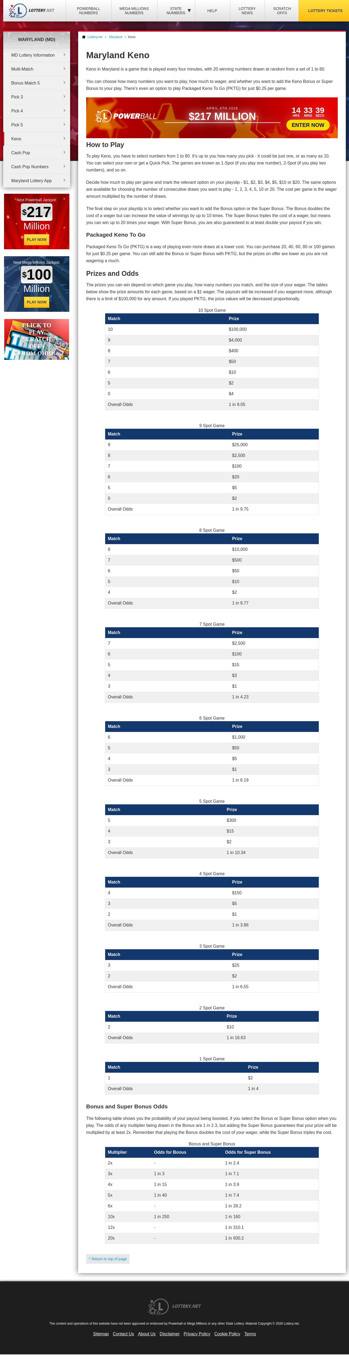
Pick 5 (17, 125)
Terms (250, 1334)
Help (212, 11)
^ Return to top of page (108, 1259)
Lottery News (247, 10)
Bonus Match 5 (25, 83)
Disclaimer (170, 1334)
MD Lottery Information (33, 55)
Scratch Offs (282, 10)
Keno (16, 139)
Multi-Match (22, 69)
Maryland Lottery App (31, 180)
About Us (147, 1334)
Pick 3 (17, 97)
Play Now (37, 239)
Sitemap (101, 1334)
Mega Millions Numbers (134, 10)
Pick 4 (17, 111)
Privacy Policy (197, 1334)
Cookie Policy (227, 1334)
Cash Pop (20, 153)
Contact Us (123, 1334)
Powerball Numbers (88, 10)
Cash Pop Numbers (30, 166)
